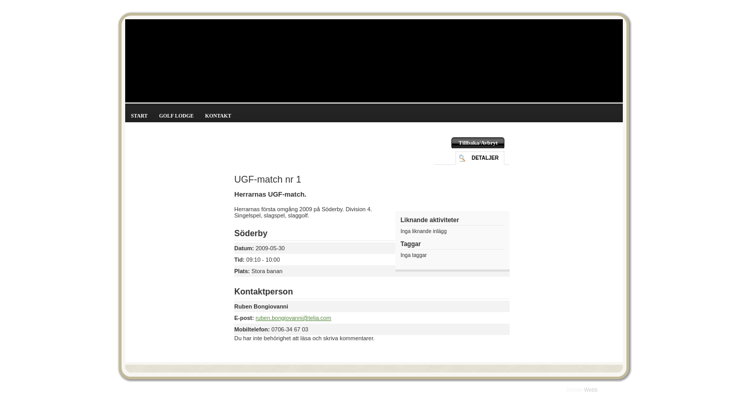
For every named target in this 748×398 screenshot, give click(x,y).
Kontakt (218, 116)
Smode (575, 390)
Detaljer (485, 158)
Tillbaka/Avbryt (478, 142)
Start (139, 116)
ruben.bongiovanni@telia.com (293, 318)
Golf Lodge (176, 116)
